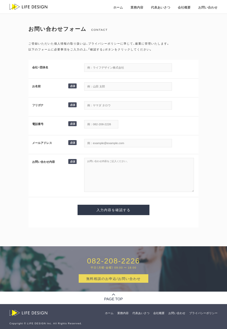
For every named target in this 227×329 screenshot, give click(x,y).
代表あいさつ (160, 7)
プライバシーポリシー (203, 313)
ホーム (118, 7)
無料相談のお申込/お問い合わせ (113, 278)
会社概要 (184, 7)
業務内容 (137, 7)
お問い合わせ (208, 7)
